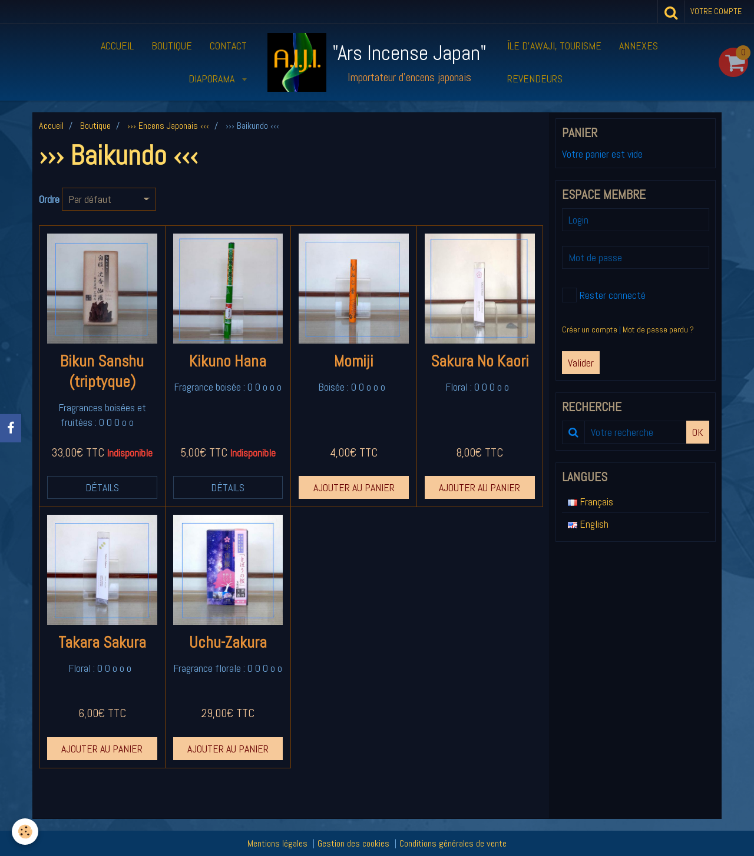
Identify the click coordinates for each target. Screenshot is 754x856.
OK (697, 432)
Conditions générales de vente (453, 843)
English (588, 524)
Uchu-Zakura (228, 642)
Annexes (638, 45)
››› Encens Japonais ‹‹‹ (168, 125)
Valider (581, 362)
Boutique (171, 45)
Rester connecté (604, 295)
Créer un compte (589, 329)
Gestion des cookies (353, 843)
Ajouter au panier (354, 487)
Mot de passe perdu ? (658, 329)
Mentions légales (277, 843)
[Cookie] (25, 831)
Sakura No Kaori (480, 361)
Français (590, 501)
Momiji (353, 361)
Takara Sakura (102, 642)
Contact (228, 45)
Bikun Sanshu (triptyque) (102, 371)
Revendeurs (535, 78)
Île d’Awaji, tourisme (554, 45)
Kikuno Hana (227, 361)
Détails (102, 487)
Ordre (49, 199)
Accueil (117, 45)
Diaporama (212, 78)
